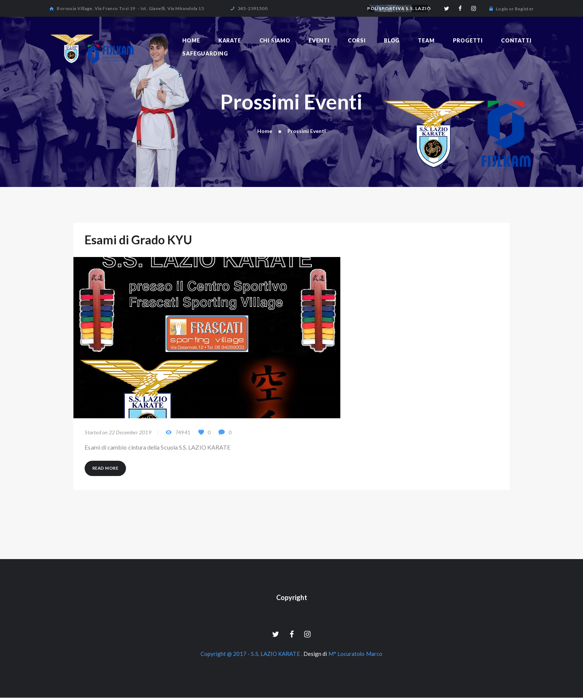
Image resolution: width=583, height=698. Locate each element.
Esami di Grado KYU (139, 239)
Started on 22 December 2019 (118, 432)
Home (264, 131)
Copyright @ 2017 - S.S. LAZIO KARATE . (252, 654)
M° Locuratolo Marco (355, 654)
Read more (105, 468)
